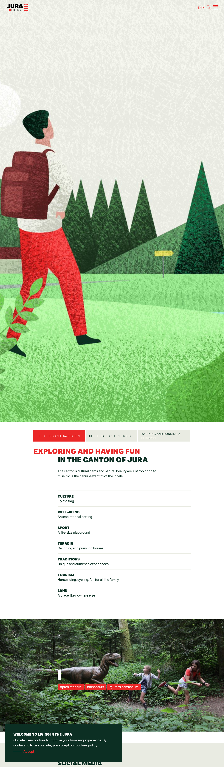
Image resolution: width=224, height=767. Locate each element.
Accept (28, 751)
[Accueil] (17, 7)
